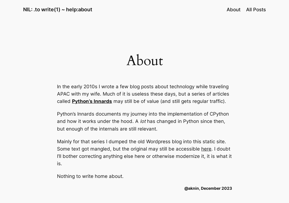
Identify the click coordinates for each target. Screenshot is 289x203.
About (233, 9)
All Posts (256, 9)
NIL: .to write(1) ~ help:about (57, 9)
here (206, 149)
